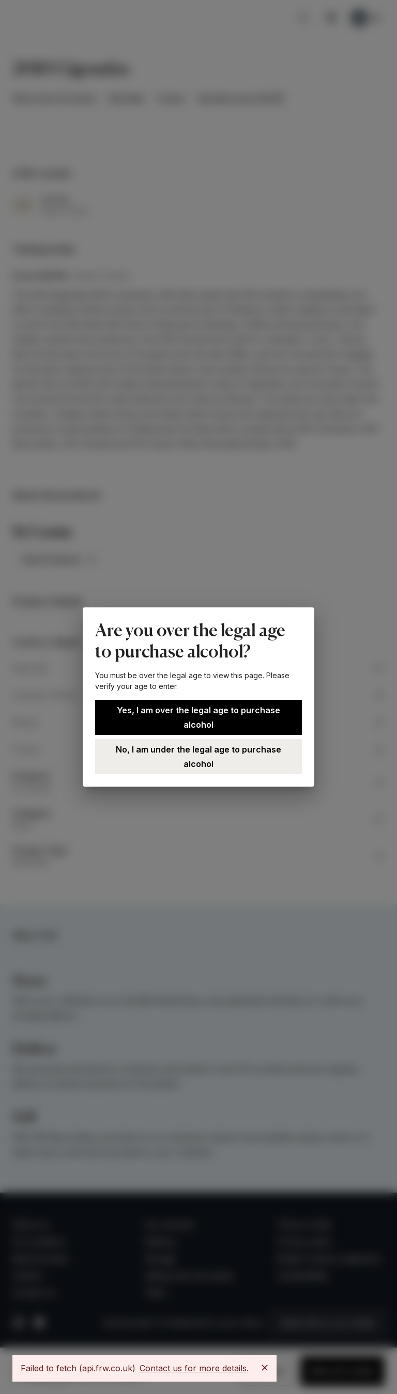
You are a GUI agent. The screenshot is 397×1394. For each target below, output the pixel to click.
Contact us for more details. (194, 1368)
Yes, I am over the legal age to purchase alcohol (198, 717)
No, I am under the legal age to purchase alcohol (198, 756)
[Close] (264, 1367)
